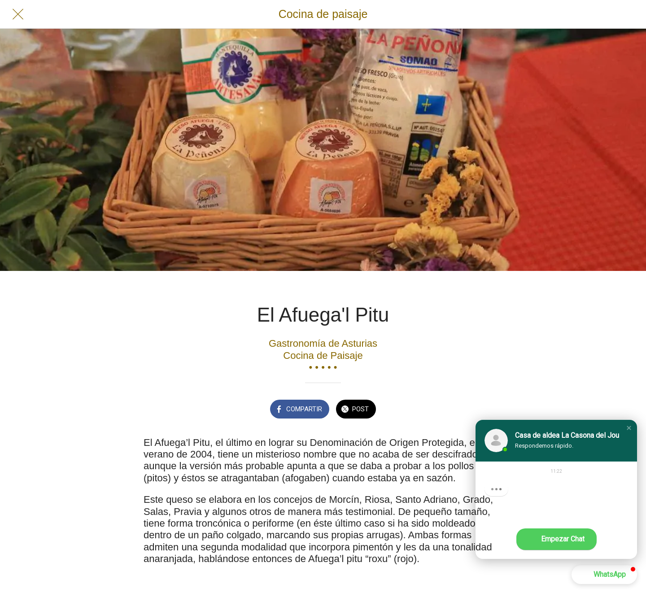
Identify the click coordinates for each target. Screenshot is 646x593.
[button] (628, 427)
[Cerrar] (18, 14)
